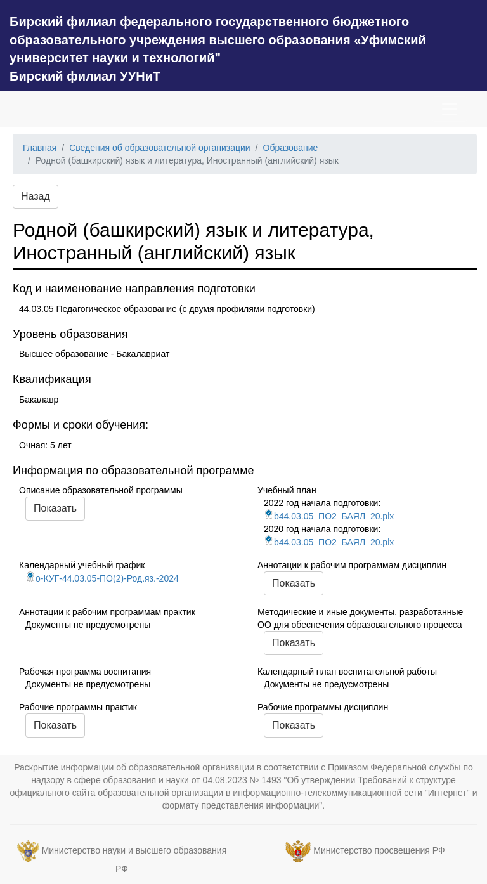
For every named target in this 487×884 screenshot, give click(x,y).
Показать (55, 508)
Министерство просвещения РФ (379, 850)
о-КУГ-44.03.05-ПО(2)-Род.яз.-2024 (102, 578)
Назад (35, 196)
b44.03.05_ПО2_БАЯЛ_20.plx (329, 516)
